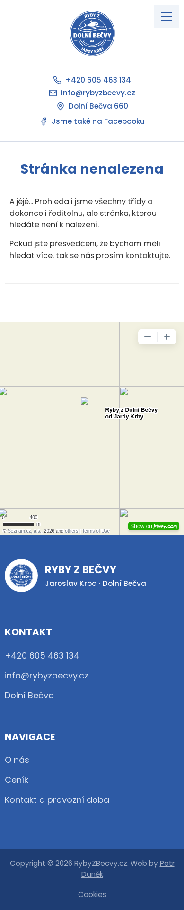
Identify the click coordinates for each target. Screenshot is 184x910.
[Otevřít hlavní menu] (166, 16)
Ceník (16, 780)
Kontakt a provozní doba (57, 800)
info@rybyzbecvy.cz (92, 93)
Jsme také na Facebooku (92, 121)
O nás (17, 760)
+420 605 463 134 (92, 80)
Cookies (92, 895)
